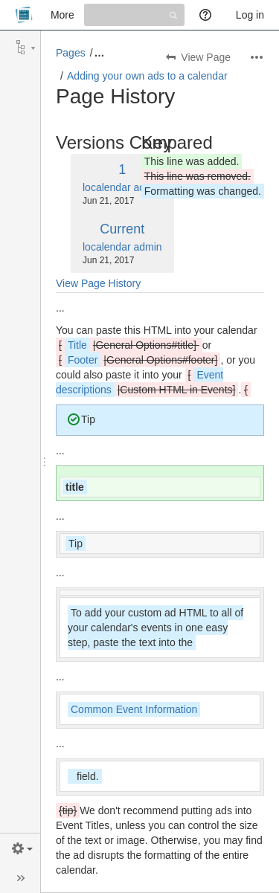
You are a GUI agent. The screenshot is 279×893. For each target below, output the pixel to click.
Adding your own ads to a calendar (147, 76)
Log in (250, 15)
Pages (71, 53)
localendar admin (122, 187)
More (62, 15)
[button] (20, 848)
